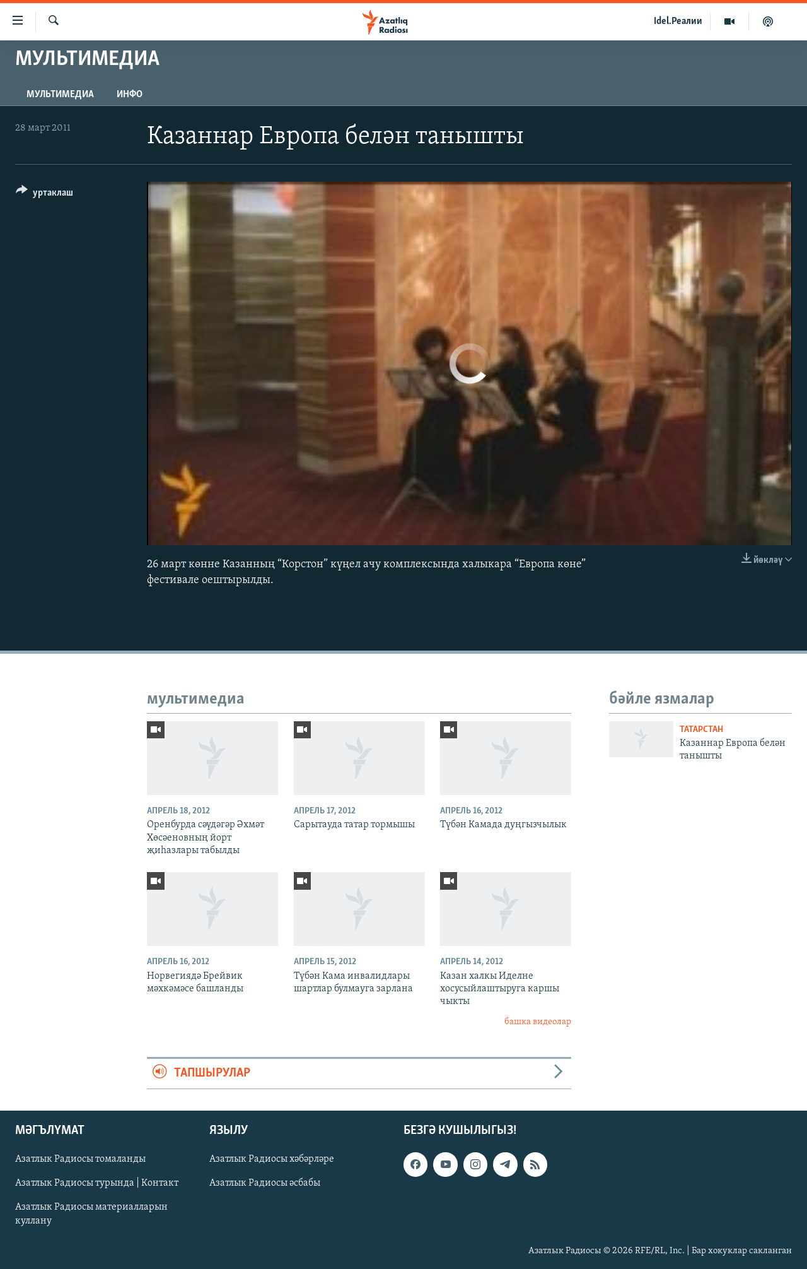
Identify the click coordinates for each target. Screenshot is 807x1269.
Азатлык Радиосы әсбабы (264, 1183)
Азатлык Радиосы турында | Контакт (96, 1183)
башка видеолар (537, 1022)
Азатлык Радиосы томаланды (80, 1159)
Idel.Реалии (678, 21)
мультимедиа (60, 95)
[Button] (44, 195)
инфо (129, 95)
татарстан (701, 730)
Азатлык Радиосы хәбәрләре (271, 1159)
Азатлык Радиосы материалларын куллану (91, 1214)
